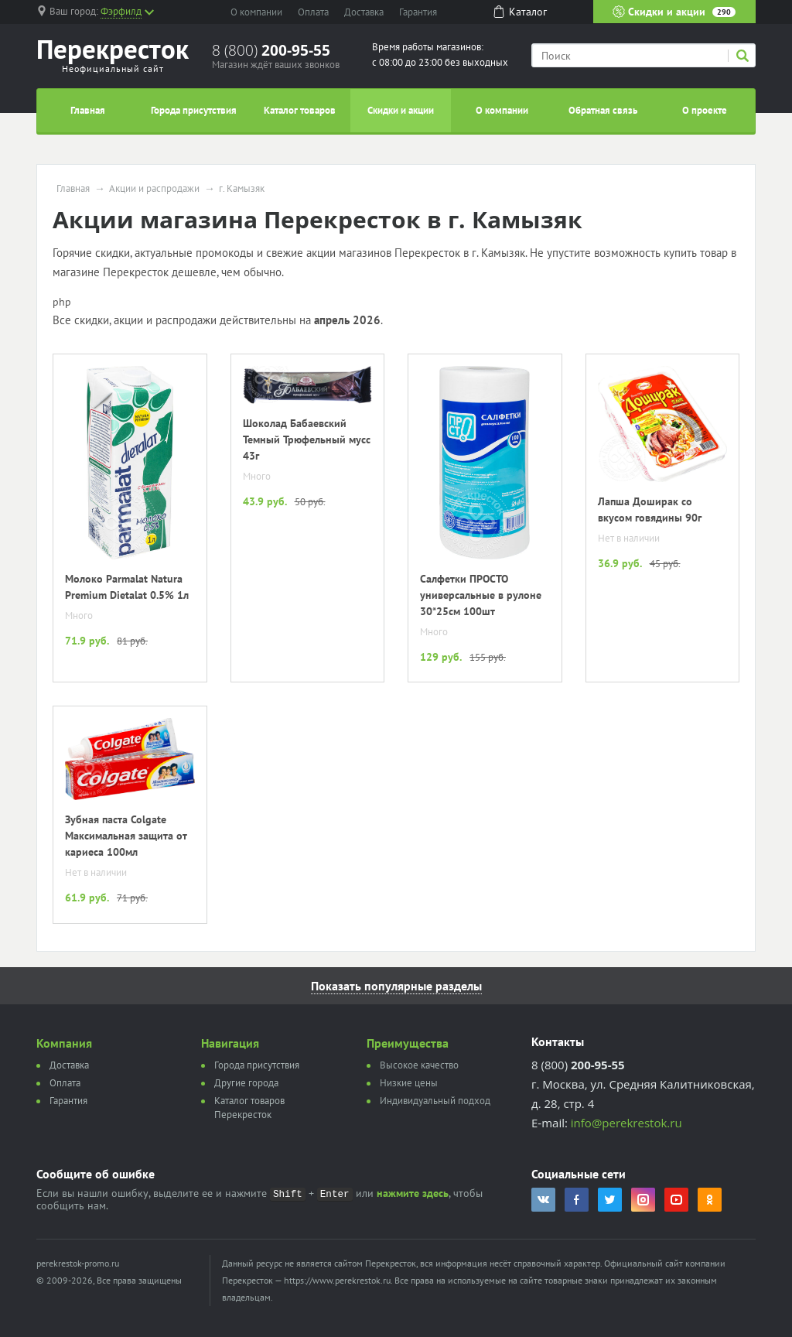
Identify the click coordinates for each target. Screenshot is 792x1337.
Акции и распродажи (154, 188)
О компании (256, 12)
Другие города (246, 1082)
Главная (87, 110)
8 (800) (271, 50)
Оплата (313, 12)
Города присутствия (194, 110)
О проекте (704, 110)
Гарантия (418, 12)
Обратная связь (602, 110)
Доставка (364, 12)
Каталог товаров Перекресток (249, 1107)
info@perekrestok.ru (626, 1122)
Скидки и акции (674, 12)
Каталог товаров (300, 110)
